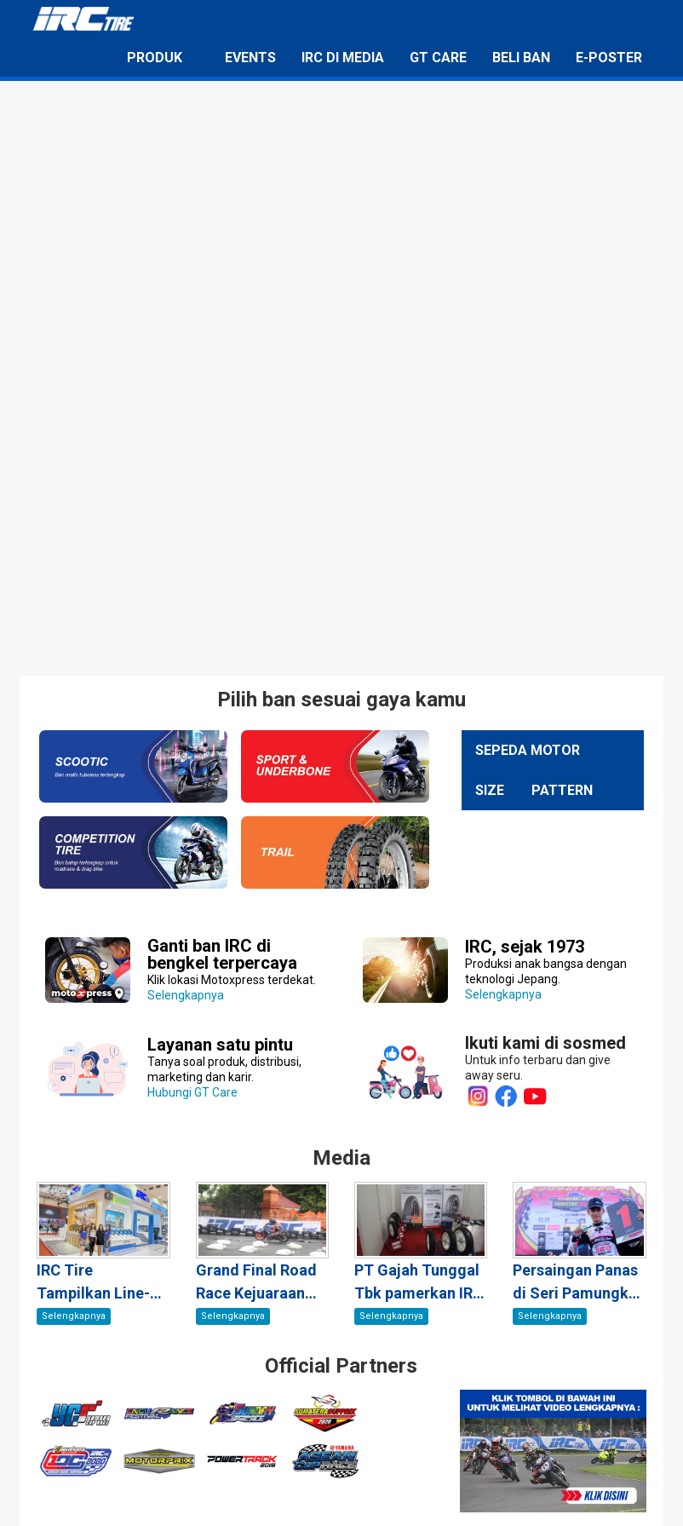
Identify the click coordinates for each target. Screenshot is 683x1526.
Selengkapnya (231, 971)
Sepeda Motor (527, 750)
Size (489, 790)
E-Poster (609, 57)
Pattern (562, 790)
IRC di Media (342, 57)
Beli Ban (521, 57)
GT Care (438, 57)
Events (250, 57)
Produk (154, 57)
